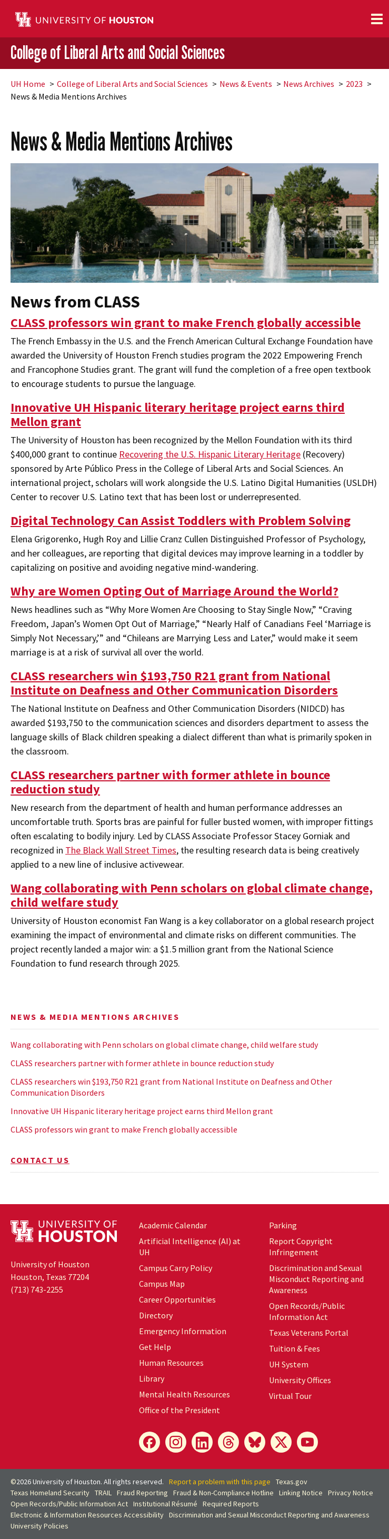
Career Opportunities (177, 1299)
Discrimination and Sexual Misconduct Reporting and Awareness (316, 1279)
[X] (281, 1442)
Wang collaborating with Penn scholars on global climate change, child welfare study (164, 1044)
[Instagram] (175, 1442)
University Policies (39, 1526)
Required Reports (231, 1503)
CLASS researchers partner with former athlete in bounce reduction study (142, 1063)
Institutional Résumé (165, 1503)
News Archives (308, 83)
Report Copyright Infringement (301, 1246)
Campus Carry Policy (175, 1268)
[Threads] (228, 1442)
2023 (354, 83)
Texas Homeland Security (50, 1492)
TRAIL (103, 1492)
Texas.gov (291, 1481)
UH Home (28, 83)
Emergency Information (182, 1331)
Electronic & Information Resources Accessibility (87, 1515)
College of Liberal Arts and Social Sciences (118, 52)
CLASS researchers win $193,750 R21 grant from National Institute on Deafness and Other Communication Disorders (171, 1087)
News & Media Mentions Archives (95, 1016)
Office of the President (179, 1410)
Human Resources (171, 1362)
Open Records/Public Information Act (307, 1311)
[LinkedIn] (202, 1442)
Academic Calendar (173, 1225)
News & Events (246, 83)
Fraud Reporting (142, 1492)
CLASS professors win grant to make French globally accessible (124, 1129)
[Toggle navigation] (376, 18)
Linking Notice (301, 1492)
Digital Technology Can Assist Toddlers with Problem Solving (181, 520)
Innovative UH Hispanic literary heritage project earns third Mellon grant (142, 1111)
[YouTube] (307, 1442)
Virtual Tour (290, 1396)
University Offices (300, 1380)
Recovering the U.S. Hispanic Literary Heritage (210, 454)
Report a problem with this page (220, 1481)
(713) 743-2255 (37, 1289)
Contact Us (40, 1160)
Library (151, 1378)
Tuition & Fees (294, 1348)
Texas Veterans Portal (308, 1332)
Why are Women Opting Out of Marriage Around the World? (174, 591)
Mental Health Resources (184, 1394)
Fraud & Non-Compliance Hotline (223, 1492)
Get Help (155, 1347)
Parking (283, 1225)
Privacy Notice (350, 1492)
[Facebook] (149, 1442)
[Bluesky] (254, 1442)
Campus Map (162, 1283)
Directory (156, 1315)
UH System (288, 1364)
